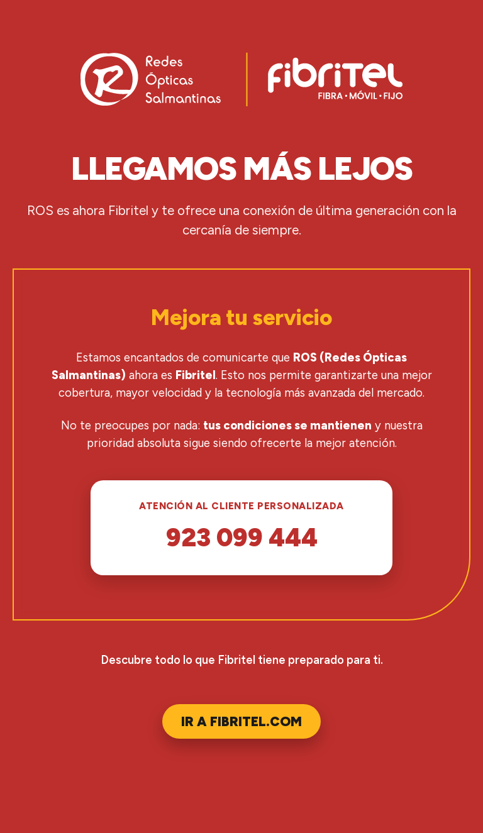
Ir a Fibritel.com (241, 721)
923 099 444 (242, 537)
